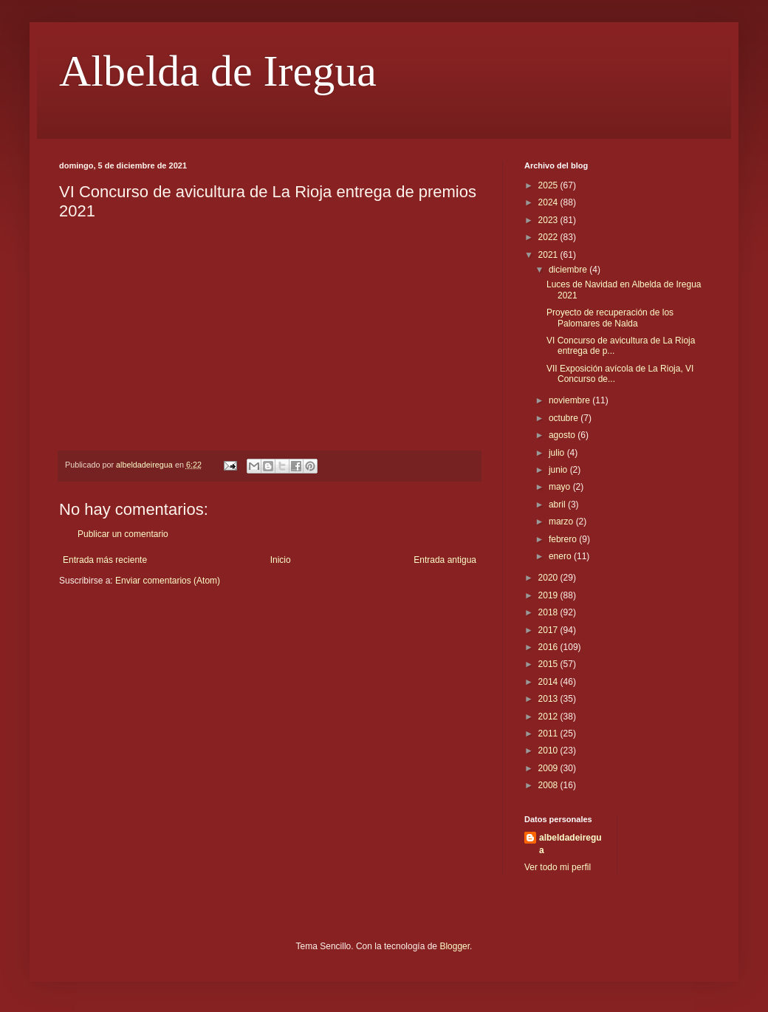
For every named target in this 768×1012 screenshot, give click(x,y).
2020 (549, 577)
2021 (549, 255)
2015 (549, 664)
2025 (549, 185)
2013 (549, 699)
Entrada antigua (445, 560)
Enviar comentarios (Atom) (167, 580)
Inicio (280, 560)
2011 (549, 733)
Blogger (454, 946)
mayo (561, 487)
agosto (563, 435)
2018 (549, 612)
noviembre (570, 400)
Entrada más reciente (105, 560)
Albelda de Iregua (218, 71)
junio (559, 470)
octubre (564, 418)
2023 (549, 220)
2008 (549, 785)
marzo (562, 521)
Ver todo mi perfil (557, 867)
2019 (549, 595)
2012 (549, 716)
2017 (549, 630)
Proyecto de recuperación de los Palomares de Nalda (609, 317)
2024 (549, 202)
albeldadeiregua (570, 843)
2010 (549, 750)
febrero (564, 539)
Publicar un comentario (123, 534)
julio (558, 453)
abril (558, 504)
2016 (549, 647)
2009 (549, 768)
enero (561, 556)
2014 (549, 682)
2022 (549, 237)
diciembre (569, 269)
